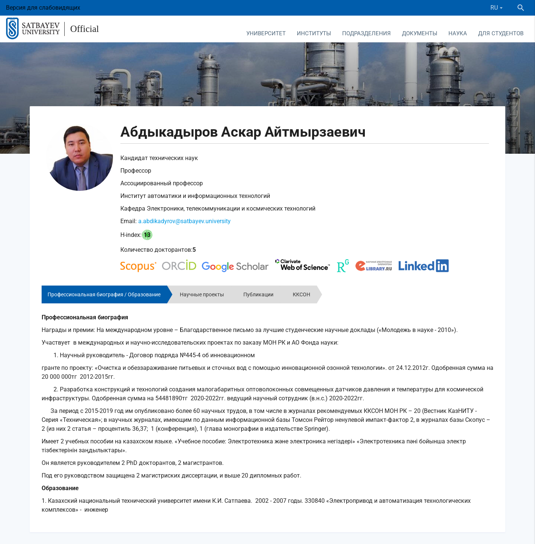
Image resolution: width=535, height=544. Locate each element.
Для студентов (500, 33)
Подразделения (366, 33)
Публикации (258, 294)
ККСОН (301, 294)
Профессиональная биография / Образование (104, 294)
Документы (419, 33)
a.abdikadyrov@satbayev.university (184, 221)
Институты (314, 33)
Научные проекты (202, 294)
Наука (457, 33)
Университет (266, 33)
